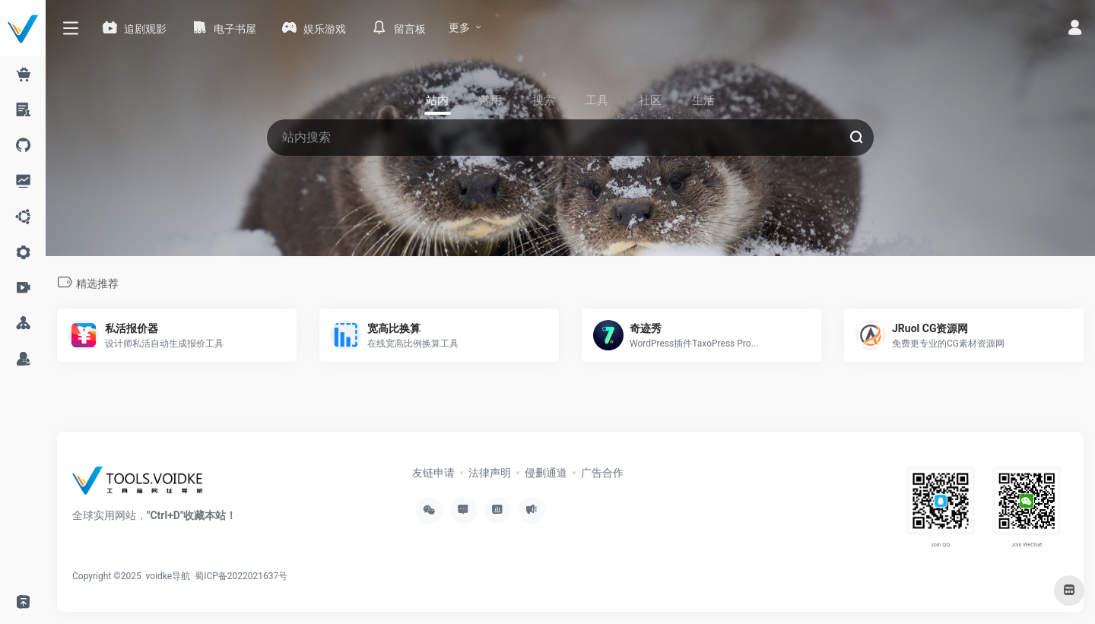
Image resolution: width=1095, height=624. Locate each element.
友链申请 (433, 473)
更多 (459, 27)
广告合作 (602, 473)
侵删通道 (546, 473)
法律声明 (489, 473)
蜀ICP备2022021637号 (241, 576)
